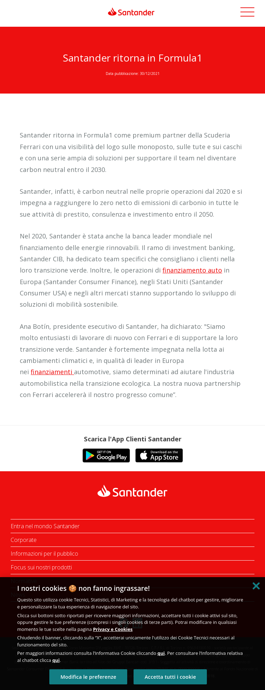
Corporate (24, 540)
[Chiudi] (256, 585)
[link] (132, 11)
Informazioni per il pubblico (44, 553)
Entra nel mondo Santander (45, 526)
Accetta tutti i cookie (170, 676)
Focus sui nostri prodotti (41, 567)
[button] (247, 13)
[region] (132, 633)
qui (161, 653)
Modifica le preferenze (88, 676)
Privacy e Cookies (112, 629)
